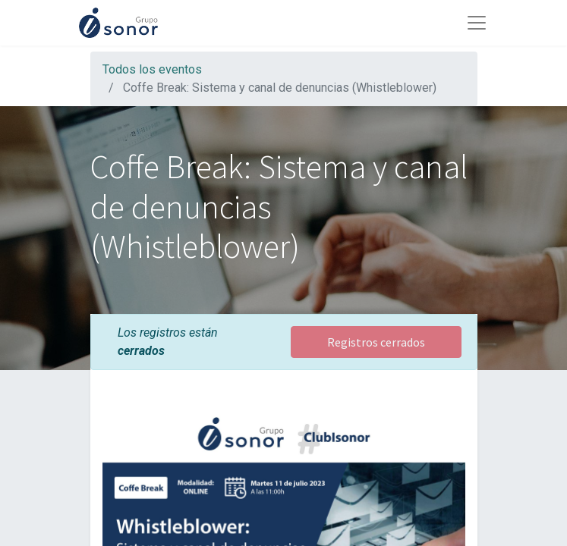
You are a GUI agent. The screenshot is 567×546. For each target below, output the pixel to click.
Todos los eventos (152, 69)
